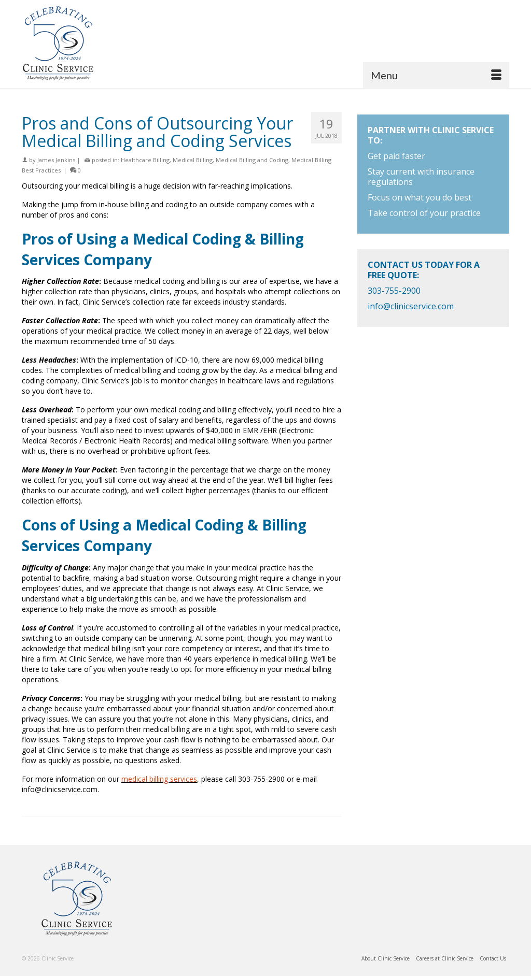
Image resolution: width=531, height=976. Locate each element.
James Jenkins (56, 160)
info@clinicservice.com (411, 306)
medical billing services (159, 779)
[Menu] (436, 75)
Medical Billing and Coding (252, 160)
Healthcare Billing (145, 160)
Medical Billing (193, 160)
